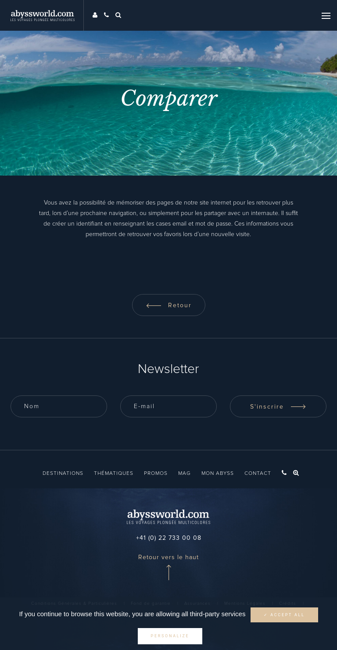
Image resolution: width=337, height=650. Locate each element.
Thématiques (113, 473)
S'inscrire (278, 407)
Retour (169, 305)
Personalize (170, 636)
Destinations (63, 473)
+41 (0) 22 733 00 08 (168, 538)
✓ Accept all (284, 615)
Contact (257, 473)
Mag (184, 473)
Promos (156, 473)
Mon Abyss (217, 473)
